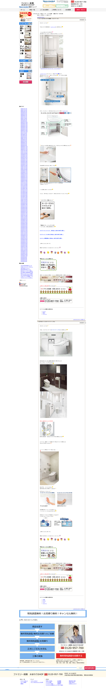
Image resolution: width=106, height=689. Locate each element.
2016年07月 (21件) (24, 205)
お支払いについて (72, 683)
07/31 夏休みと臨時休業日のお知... (27, 272)
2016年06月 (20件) (24, 207)
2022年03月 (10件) (24, 127)
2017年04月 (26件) (24, 193)
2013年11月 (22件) (24, 249)
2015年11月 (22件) (24, 216)
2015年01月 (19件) (24, 230)
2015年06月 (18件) (24, 223)
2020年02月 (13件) (24, 147)
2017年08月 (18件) (24, 188)
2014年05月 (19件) (24, 240)
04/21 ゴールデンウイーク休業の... (27, 273)
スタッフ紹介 (60, 685)
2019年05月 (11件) (24, 160)
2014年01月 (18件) (24, 246)
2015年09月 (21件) (24, 219)
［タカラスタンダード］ (77, 319)
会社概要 (25, 82)
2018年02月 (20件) (24, 180)
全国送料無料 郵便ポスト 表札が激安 (25, 87)
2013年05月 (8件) (24, 257)
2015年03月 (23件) (24, 227)
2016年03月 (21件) (24, 211)
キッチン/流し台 (24, 681)
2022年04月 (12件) (24, 126)
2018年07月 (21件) (24, 173)
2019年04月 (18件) (24, 161)
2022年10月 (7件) (24, 119)
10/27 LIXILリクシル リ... (25, 268)
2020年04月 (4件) (24, 145)
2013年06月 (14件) (24, 255)
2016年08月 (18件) (24, 204)
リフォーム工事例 (62, 5)
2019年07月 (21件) (24, 157)
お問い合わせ (72, 682)
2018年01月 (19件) (24, 181)
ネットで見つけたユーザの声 (37, 682)
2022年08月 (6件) (24, 120)
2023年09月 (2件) (24, 112)
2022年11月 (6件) (24, 118)
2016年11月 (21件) (24, 200)
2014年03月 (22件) (24, 243)
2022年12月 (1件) (24, 116)
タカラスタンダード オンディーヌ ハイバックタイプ (50, 68)
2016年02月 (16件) (24, 212)
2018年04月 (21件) (24, 177)
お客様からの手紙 (49, 5)
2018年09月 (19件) (24, 170)
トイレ (44, 602)
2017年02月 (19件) (24, 196)
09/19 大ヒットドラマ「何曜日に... (27, 271)
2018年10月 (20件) (24, 169)
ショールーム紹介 (49, 683)
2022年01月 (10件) (24, 130)
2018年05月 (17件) (24, 176)
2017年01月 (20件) (24, 197)
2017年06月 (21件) (24, 191)
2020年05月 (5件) (24, 143)
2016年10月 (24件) (24, 201)
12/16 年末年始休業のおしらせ (26, 265)
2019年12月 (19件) (24, 150)
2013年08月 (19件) (24, 253)
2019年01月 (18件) (24, 165)
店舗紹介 (59, 683)
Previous (18, 667)
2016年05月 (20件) (24, 208)
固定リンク (83, 319)
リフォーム (45, 314)
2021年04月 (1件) (24, 134)
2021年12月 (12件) (24, 131)
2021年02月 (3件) (24, 135)
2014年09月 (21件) (24, 235)
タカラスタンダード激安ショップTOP (32, 4)
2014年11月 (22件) (24, 232)
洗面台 (44, 312)
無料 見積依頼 (25, 16)
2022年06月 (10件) (24, 123)
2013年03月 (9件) (24, 259)
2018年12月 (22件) (24, 166)
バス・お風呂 (23, 682)
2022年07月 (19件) (24, 122)
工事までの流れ (49, 681)
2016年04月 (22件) (24, 209)
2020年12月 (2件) (24, 137)
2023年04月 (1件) (24, 115)
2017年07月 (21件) (24, 189)
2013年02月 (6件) (24, 261)
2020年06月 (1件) (24, 142)
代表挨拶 (59, 682)
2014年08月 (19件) (24, 236)
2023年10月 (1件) (24, 111)
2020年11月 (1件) (24, 138)
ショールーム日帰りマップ (51, 685)
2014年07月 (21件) (24, 238)
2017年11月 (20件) (24, 184)
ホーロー (44, 311)
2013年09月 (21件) (24, 251)
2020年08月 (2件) (24, 139)
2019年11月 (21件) (24, 151)
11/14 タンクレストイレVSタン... (27, 277)
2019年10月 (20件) (24, 153)
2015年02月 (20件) (24, 228)
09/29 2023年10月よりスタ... (26, 269)
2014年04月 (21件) (24, 242)
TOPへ (80, 668)
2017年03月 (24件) (24, 195)
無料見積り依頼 (72, 681)
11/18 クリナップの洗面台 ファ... (27, 276)
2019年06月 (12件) (24, 158)
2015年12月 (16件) (24, 215)
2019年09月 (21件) (24, 154)
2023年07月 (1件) (24, 114)
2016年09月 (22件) (24, 203)
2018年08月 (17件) (24, 172)
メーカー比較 (48, 682)
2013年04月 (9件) (24, 258)
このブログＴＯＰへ (40, 17)
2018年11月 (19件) (24, 168)
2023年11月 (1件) (24, 110)
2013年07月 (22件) (24, 254)
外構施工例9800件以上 (25, 101)
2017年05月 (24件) (24, 192)
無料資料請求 (89, 668)
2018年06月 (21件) (24, 174)
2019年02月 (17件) (24, 164)
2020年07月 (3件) (24, 141)
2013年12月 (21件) (24, 247)
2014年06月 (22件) (24, 239)
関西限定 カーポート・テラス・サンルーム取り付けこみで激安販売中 (25, 94)
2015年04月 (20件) (24, 226)
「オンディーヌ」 (43, 73)
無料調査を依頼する (71, 655)
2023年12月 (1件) (24, 108)
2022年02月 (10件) (24, 129)
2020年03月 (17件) (24, 146)
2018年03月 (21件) (24, 178)
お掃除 (44, 599)
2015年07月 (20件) (24, 222)
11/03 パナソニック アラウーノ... (27, 267)
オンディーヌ (65, 110)
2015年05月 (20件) (24, 224)
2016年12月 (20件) (24, 199)
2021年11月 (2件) (24, 133)
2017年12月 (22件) (24, 182)
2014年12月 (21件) (24, 231)
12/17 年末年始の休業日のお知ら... (27, 275)
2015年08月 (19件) (24, 220)
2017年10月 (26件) (24, 185)
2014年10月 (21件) (24, 234)
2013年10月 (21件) (24, 250)
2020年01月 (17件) (24, 149)
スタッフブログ (34, 681)
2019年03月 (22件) (24, 162)
